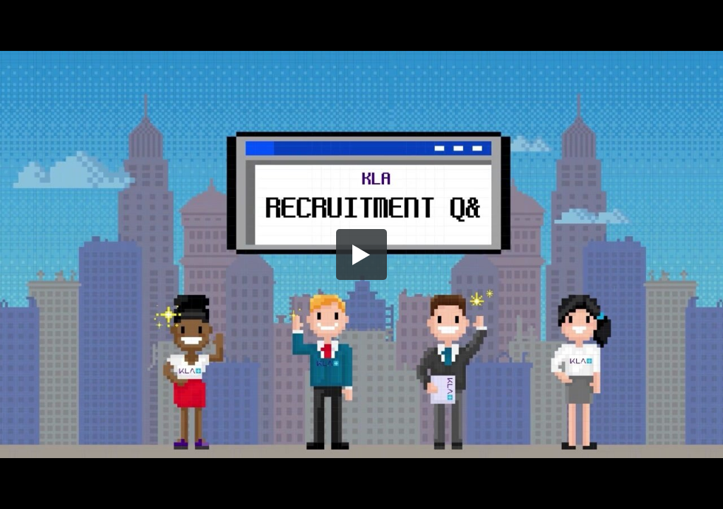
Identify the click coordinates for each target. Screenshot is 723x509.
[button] (361, 254)
